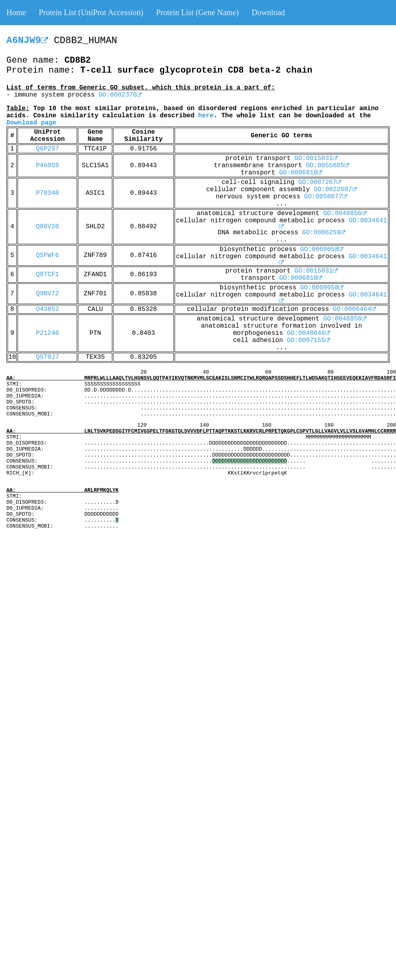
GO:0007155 (308, 340)
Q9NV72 (47, 293)
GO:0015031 (316, 158)
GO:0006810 (300, 172)
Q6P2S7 (47, 148)
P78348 (47, 193)
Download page (31, 123)
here (205, 115)
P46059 (47, 165)
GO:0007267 (319, 182)
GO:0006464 (354, 309)
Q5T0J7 (47, 357)
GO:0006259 (323, 232)
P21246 (47, 333)
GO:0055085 (327, 165)
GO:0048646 (308, 333)
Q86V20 (47, 226)
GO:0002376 (119, 95)
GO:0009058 (321, 249)
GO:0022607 (335, 189)
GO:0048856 (344, 213)
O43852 (47, 309)
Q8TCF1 (47, 274)
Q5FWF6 (47, 255)
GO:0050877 (325, 196)
